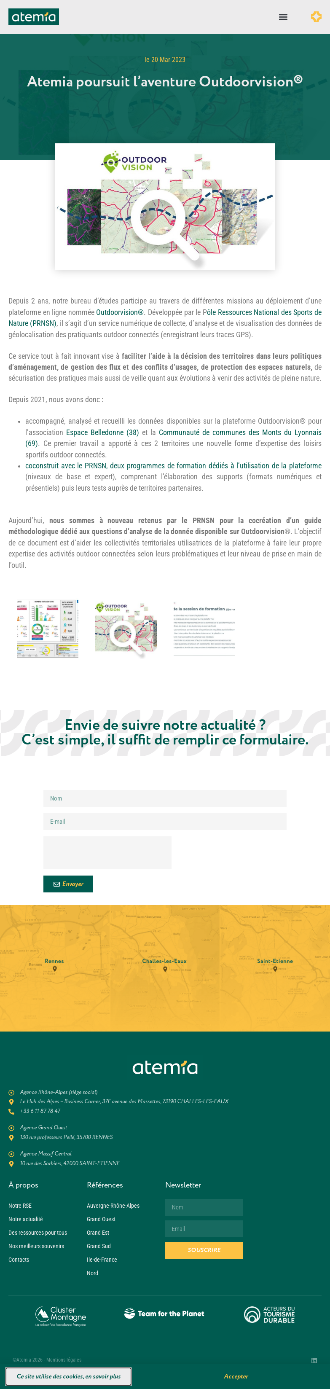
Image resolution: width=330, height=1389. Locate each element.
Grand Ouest (101, 1219)
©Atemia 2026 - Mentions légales (47, 1360)
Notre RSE (20, 1205)
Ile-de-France (102, 1259)
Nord (92, 1273)
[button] (283, 17)
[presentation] (107, 852)
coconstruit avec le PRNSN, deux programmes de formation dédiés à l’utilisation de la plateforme (173, 466)
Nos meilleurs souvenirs (36, 1246)
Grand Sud (99, 1246)
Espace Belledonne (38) (102, 432)
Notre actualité (25, 1219)
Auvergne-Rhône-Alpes (113, 1205)
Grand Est (98, 1232)
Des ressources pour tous (37, 1232)
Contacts (18, 1259)
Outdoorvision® (120, 312)
